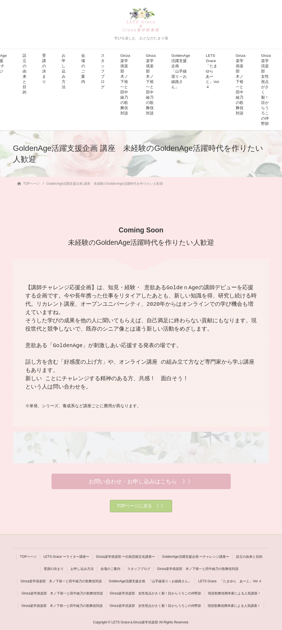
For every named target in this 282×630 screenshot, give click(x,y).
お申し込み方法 (64, 71)
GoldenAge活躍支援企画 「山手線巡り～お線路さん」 (180, 71)
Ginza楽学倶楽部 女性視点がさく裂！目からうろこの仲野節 (266, 89)
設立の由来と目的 (24, 73)
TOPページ (28, 557)
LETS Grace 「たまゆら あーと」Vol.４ (213, 71)
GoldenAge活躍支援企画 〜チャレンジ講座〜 (195, 557)
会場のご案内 (83, 68)
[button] (141, 481)
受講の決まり (44, 68)
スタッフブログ (103, 71)
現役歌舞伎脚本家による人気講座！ (234, 593)
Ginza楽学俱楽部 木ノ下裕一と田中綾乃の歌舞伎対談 (125, 84)
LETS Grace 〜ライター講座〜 (66, 557)
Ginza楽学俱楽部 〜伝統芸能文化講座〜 (125, 557)
